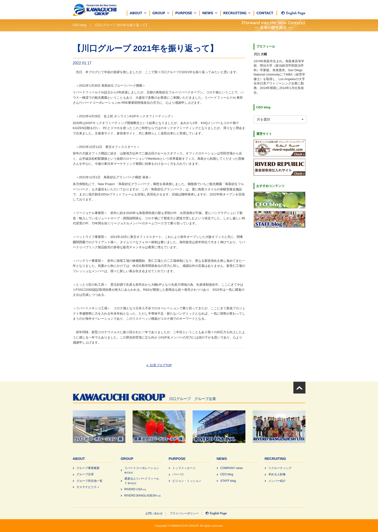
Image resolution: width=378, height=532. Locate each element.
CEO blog (226, 474)
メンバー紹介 (277, 481)
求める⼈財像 (277, 474)
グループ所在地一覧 (89, 481)
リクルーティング (279, 468)
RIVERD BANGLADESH (142, 495)
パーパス (178, 474)
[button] (138, 13)
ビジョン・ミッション (186, 481)
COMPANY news (231, 468)
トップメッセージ (184, 468)
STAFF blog (228, 481)
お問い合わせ (154, 513)
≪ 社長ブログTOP (159, 365)
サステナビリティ (88, 487)
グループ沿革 (85, 474)
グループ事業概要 (88, 468)
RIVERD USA (135, 489)
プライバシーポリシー (184, 513)
